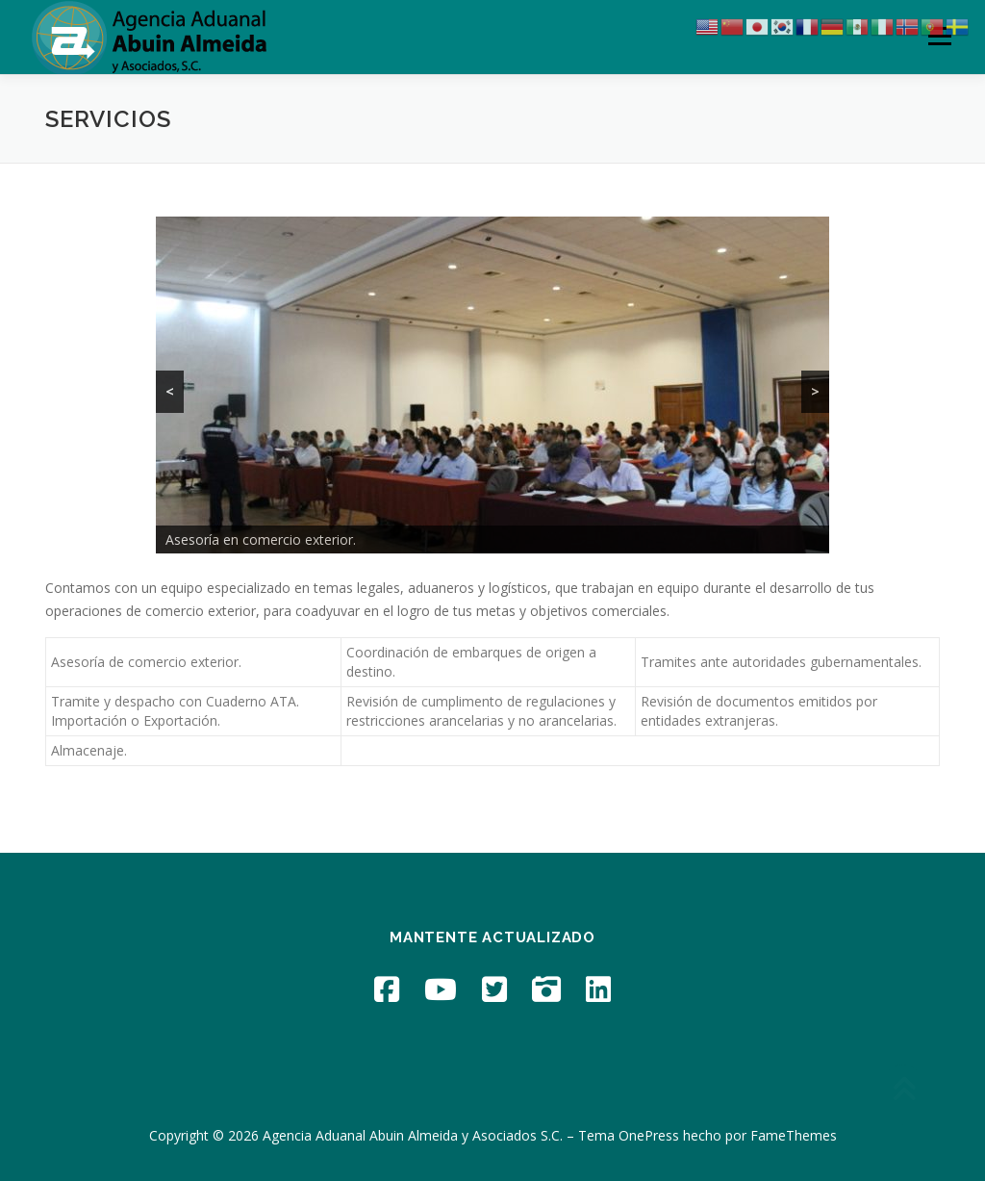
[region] (492, 385)
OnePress (649, 1135)
